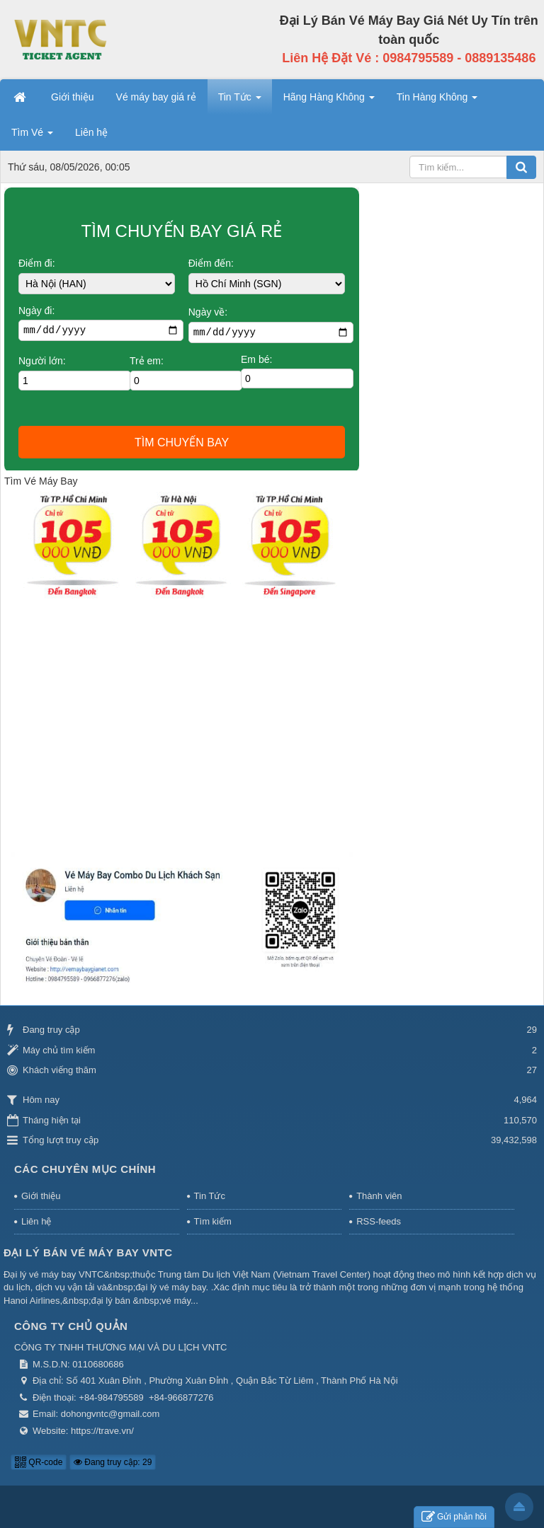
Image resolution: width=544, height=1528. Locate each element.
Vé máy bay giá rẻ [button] (156, 97)
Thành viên (379, 1196)
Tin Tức (209, 1196)
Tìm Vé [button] (32, 136)
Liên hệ (36, 1221)
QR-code (38, 1462)
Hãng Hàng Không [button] (329, 101)
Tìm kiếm (213, 1221)
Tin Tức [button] (239, 101)
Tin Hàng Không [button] (437, 101)
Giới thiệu (40, 1196)
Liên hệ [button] (91, 132)
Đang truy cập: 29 (113, 1462)
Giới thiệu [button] (72, 97)
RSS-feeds (378, 1221)
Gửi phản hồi (454, 1517)
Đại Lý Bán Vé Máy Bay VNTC (88, 1252)
